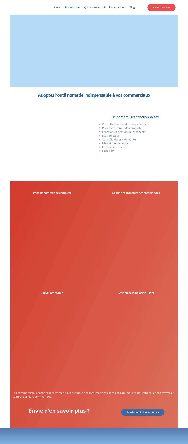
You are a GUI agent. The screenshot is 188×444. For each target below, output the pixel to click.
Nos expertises (117, 7)
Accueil (57, 7)
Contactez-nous (161, 7)
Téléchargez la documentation (143, 412)
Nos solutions (72, 7)
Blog (132, 7)
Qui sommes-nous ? (94, 7)
